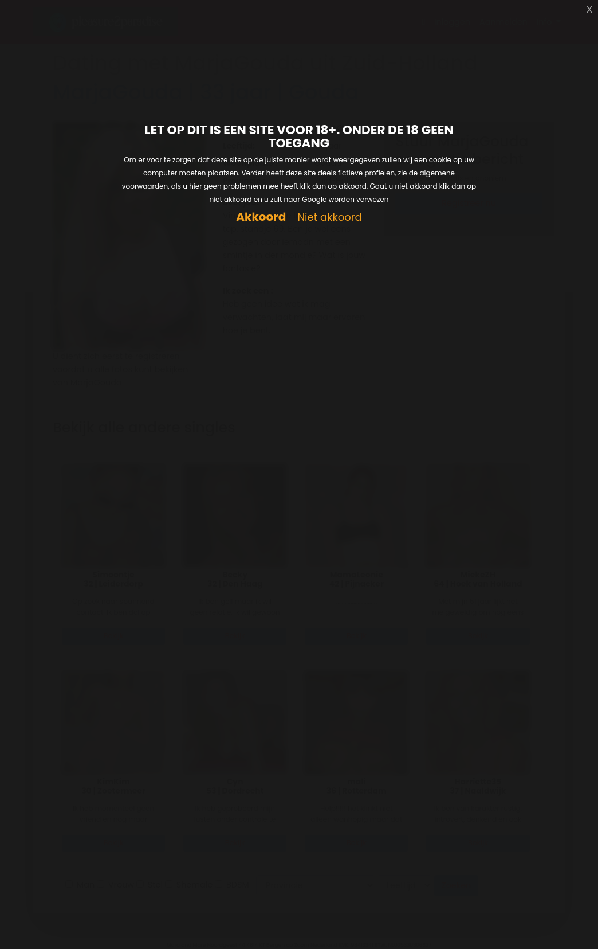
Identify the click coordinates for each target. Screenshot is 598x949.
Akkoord (261, 217)
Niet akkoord (329, 217)
